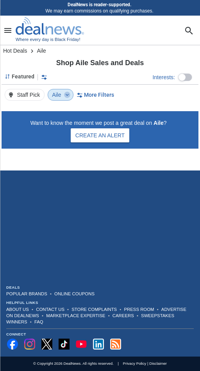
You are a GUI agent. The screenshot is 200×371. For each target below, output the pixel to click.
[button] (185, 77)
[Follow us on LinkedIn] (98, 344)
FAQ (38, 322)
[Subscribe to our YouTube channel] (81, 344)
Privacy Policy (134, 363)
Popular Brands (26, 293)
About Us (17, 309)
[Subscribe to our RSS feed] (115, 344)
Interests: (163, 77)
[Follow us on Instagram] (29, 344)
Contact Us (50, 309)
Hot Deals (15, 51)
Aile (61, 95)
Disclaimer (158, 363)
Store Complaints (94, 309)
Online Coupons (74, 293)
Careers (123, 315)
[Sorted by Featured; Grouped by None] (19, 76)
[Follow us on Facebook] (12, 344)
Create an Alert (100, 135)
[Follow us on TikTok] (64, 344)
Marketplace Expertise (75, 315)
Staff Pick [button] (24, 95)
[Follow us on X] (47, 344)
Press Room (139, 309)
